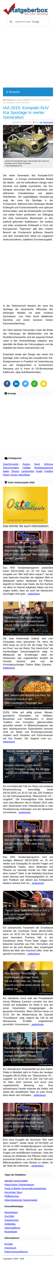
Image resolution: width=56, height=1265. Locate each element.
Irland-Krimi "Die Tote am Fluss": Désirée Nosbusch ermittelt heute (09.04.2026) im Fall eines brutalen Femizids (25, 623)
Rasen (6, 475)
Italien (6, 471)
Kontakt (8, 1244)
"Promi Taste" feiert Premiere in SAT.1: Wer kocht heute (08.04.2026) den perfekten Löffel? (27, 914)
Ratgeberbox (9, 100)
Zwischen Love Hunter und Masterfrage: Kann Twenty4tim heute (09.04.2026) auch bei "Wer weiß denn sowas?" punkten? (27, 552)
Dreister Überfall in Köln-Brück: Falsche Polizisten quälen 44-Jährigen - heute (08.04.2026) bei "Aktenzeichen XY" (27, 771)
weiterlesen (33, 594)
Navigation (13, 92)
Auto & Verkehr (23, 100)
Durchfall (9, 1216)
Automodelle (48, 122)
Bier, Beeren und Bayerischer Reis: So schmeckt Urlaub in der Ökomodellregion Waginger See (27, 699)
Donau (14, 475)
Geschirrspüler (11, 464)
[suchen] (27, 22)
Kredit (39, 471)
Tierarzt (15, 471)
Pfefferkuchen (11, 1196)
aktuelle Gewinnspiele (16, 1181)
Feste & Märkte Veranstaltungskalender (25, 1188)
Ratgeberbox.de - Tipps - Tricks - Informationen (25, 9)
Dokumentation (11, 467)
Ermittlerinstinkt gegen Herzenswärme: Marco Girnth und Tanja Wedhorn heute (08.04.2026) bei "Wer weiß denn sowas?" (28, 842)
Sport (37, 464)
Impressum (10, 1248)
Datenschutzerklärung (16, 1251)
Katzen (26, 464)
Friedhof (48, 471)
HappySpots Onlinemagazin (19, 1184)
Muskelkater (10, 1231)
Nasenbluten (11, 1212)
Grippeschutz (11, 1220)
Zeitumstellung (12, 1228)
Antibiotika (10, 1224)
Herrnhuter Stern (13, 1192)
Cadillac (26, 467)
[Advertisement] (28, 58)
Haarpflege (24, 475)
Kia (41, 122)
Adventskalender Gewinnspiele (20, 1200)
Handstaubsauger (43, 467)
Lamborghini (27, 471)
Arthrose (48, 464)
